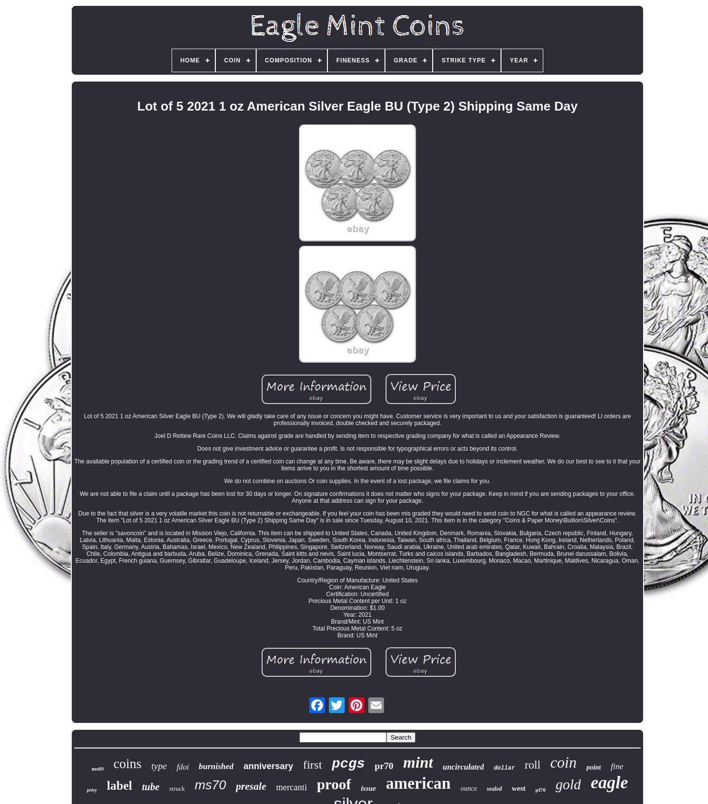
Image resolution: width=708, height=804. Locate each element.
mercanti (291, 787)
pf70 (540, 790)
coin (563, 762)
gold (568, 784)
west (519, 788)
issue (368, 788)
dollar (504, 768)
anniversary (268, 766)
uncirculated (463, 767)
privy (92, 790)
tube (151, 786)
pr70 (384, 766)
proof (334, 784)
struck (177, 788)
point (594, 767)
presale (251, 786)
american (418, 783)
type (159, 766)
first (312, 764)
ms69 (97, 769)
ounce (469, 788)
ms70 (210, 784)
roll (532, 765)
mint (418, 762)
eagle (609, 782)
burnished (216, 766)
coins (128, 763)
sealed (494, 788)
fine (617, 766)
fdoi (183, 767)
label (119, 785)
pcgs (348, 764)
